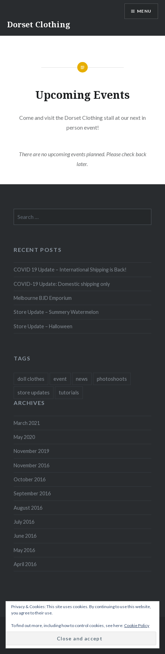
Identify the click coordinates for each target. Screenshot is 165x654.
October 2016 (29, 479)
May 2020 (24, 437)
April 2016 (25, 564)
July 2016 (24, 522)
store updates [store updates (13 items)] (33, 392)
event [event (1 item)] (60, 379)
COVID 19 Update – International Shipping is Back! (70, 270)
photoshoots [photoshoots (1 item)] (112, 379)
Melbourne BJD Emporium (43, 298)
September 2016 (32, 493)
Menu (144, 11)
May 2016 (24, 550)
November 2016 (31, 465)
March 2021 (27, 423)
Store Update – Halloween (43, 326)
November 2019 (31, 451)
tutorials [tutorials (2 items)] (69, 392)
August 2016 (28, 508)
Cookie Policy (136, 625)
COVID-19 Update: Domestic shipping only (62, 284)
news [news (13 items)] (82, 379)
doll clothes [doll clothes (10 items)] (30, 379)
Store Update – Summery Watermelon (56, 312)
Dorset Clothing (38, 24)
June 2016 (25, 536)
